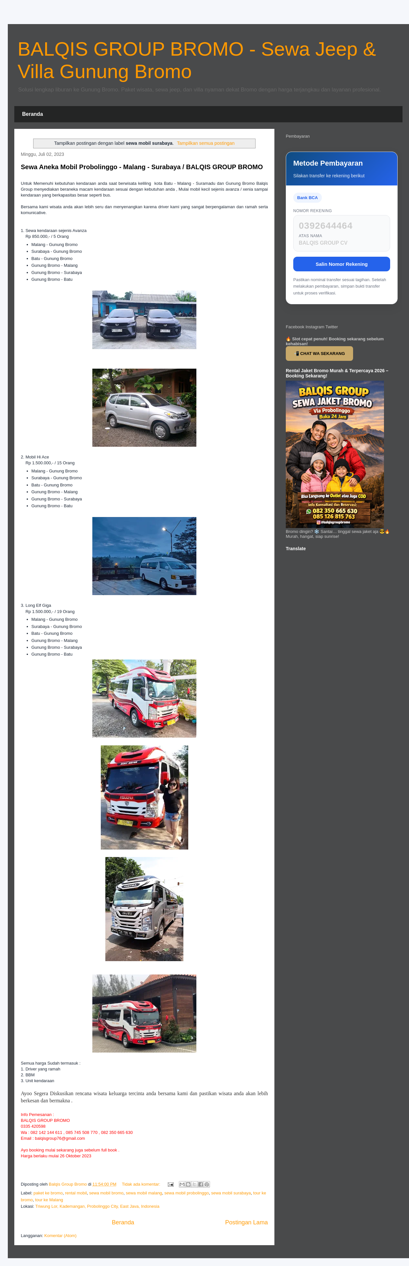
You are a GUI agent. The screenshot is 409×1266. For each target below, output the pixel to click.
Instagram (315, 326)
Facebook (295, 326)
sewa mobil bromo (106, 1193)
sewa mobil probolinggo (187, 1193)
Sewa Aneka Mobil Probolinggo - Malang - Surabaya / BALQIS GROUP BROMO (142, 166)
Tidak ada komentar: (142, 1184)
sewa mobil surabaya (231, 1193)
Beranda (32, 114)
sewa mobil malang (144, 1193)
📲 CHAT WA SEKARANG (319, 353)
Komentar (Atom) (60, 1235)
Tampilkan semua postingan (205, 143)
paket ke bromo (48, 1193)
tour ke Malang (49, 1199)
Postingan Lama (246, 1222)
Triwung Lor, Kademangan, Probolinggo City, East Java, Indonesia (97, 1206)
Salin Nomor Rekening (342, 264)
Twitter (331, 326)
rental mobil (76, 1193)
